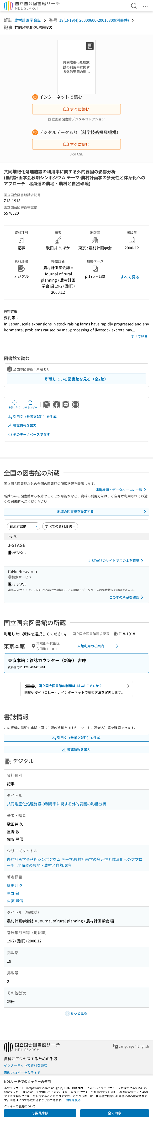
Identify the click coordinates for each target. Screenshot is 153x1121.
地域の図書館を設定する (102, 511)
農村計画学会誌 (27, 20)
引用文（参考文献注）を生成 (32, 416)
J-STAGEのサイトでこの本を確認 (117, 561)
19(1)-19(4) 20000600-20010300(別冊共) (94, 20)
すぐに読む (76, 109)
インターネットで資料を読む (25, 1065)
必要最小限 (40, 1113)
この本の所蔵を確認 (127, 597)
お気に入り (15, 404)
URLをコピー (30, 404)
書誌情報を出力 (22, 425)
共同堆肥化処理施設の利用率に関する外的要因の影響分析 (56, 804)
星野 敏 (13, 893)
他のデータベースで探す (29, 434)
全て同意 (114, 1113)
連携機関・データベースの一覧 (121, 490)
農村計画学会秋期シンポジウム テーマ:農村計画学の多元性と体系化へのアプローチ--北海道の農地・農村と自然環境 (74, 862)
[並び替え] (23, 526)
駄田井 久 (15, 885)
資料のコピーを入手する (22, 1072)
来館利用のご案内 (98, 646)
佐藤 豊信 (15, 900)
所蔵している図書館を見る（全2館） (76, 379)
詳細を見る (73, 1100)
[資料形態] (60, 526)
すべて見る (129, 277)
